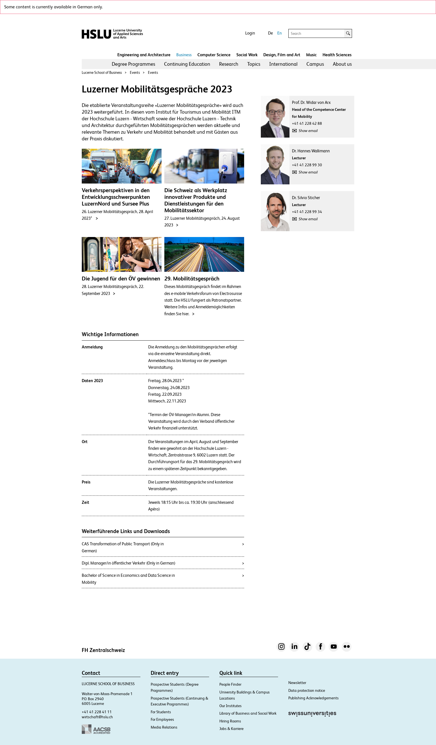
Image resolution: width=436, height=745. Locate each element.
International (283, 64)
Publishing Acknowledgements (313, 698)
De (270, 33)
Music (311, 54)
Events (135, 72)
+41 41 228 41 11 (97, 712)
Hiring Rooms (230, 721)
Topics (253, 64)
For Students (161, 712)
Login (250, 33)
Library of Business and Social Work (247, 713)
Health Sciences (337, 54)
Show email (308, 130)
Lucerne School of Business (102, 72)
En (279, 33)
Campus (315, 64)
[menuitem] (133, 64)
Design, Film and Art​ (281, 54)
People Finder (230, 684)
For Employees (162, 719)
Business (184, 54)
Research (228, 64)
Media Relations (164, 727)
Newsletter (297, 682)
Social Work (246, 54)
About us (342, 64)
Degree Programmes (133, 64)
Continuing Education (187, 64)
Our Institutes (230, 706)
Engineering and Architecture (143, 54)
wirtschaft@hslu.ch (97, 717)
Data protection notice (306, 690)
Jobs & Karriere (231, 728)
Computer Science (214, 54)
